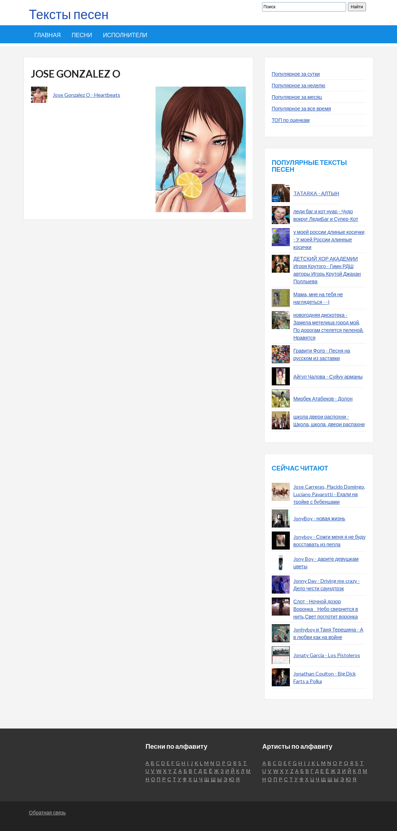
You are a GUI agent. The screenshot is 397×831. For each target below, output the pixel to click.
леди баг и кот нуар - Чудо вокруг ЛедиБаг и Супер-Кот (325, 215)
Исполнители (125, 34)
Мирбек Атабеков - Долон (323, 398)
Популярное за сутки (296, 74)
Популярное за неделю (299, 85)
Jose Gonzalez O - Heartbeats (86, 95)
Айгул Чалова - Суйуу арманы (328, 376)
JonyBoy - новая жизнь (319, 518)
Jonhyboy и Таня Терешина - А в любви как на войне (328, 633)
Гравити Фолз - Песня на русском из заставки (321, 354)
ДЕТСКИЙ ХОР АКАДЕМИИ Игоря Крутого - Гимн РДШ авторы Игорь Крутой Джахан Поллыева (327, 269)
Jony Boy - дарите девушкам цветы (326, 562)
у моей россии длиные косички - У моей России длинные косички (329, 239)
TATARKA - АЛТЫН (316, 193)
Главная (47, 34)
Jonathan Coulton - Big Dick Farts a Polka (324, 677)
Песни (81, 34)
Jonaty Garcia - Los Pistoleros (326, 655)
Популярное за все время (301, 108)
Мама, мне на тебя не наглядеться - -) (318, 298)
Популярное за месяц (297, 97)
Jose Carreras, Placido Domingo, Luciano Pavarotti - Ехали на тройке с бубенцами (329, 494)
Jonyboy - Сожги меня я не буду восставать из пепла (329, 540)
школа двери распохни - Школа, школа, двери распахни (329, 420)
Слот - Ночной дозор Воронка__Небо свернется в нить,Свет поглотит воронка (325, 609)
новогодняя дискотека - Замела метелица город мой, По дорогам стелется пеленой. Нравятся (328, 326)
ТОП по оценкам (291, 120)
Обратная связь (47, 812)
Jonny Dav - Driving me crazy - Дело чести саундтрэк (326, 584)
